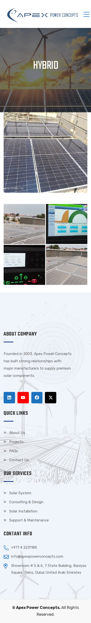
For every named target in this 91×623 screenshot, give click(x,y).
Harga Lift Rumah (56, 383)
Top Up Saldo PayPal (53, 375)
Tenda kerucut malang (22, 383)
